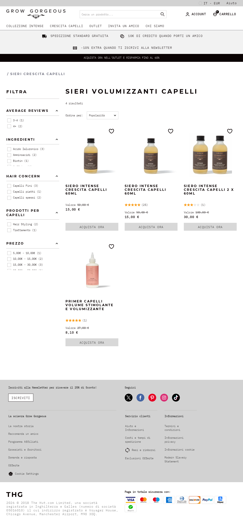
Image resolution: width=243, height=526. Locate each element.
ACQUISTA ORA (96, 228)
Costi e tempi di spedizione (137, 439)
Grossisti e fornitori (24, 449)
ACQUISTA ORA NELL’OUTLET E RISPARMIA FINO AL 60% (121, 57)
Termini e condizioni (172, 428)
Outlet (95, 26)
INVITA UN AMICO (123, 26)
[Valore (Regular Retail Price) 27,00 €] (91, 328)
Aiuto (231, 3)
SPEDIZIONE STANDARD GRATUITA (74, 36)
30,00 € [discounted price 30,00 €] (191, 217)
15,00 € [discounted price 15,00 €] (72, 209)
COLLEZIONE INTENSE (25, 26)
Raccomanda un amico (23, 434)
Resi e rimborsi (143, 450)
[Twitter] (129, 401)
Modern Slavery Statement (175, 459)
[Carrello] (225, 14)
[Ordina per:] (102, 115)
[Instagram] (164, 401)
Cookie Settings (23, 473)
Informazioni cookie (179, 449)
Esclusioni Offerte (139, 458)
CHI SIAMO (155, 26)
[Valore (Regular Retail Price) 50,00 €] (91, 205)
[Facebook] (140, 401)
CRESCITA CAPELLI (66, 26)
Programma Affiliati (23, 441)
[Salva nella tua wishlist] (111, 131)
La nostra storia (21, 426)
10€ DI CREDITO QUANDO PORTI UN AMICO (160, 36)
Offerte (13, 465)
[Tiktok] (176, 401)
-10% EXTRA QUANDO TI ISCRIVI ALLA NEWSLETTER (121, 48)
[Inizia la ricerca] (162, 14)
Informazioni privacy (173, 439)
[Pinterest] (152, 401)
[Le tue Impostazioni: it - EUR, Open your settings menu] (209, 3)
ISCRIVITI (20, 398)
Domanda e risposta (22, 457)
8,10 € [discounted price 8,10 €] (71, 332)
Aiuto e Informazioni (134, 428)
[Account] (196, 14)
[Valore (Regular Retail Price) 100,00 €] (210, 212)
